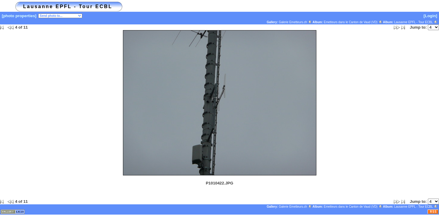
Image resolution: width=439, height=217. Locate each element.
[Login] (430, 16)
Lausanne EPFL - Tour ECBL (415, 22)
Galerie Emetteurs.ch (295, 22)
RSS (433, 211)
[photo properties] (19, 16)
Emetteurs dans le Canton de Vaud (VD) (353, 22)
